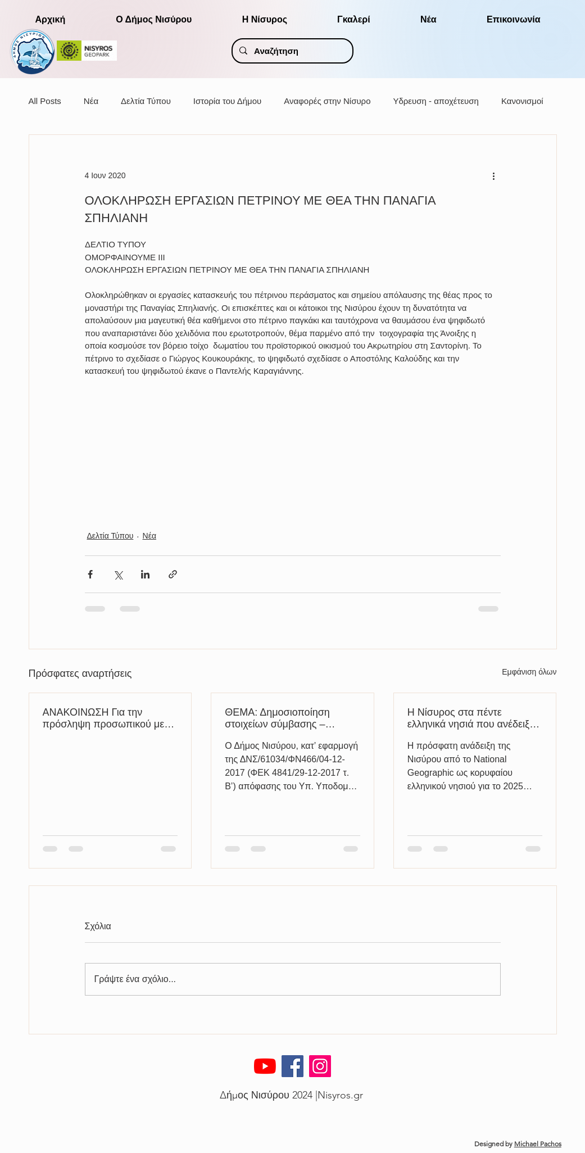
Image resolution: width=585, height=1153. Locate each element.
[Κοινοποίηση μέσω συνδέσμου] (172, 574)
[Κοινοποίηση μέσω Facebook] (90, 574)
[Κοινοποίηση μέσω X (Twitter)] (117, 574)
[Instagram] (320, 1066)
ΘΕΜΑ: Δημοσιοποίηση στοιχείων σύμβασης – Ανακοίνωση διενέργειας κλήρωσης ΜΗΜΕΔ (279, 718)
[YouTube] (265, 1066)
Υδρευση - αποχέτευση (435, 101)
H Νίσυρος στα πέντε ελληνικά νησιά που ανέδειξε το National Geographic (470, 718)
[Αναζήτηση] (291, 50)
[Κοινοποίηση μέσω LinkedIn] (145, 574)
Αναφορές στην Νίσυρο (327, 101)
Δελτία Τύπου (146, 101)
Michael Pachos (537, 1144)
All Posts (45, 101)
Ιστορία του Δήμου (227, 101)
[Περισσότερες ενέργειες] (494, 175)
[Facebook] (292, 1066)
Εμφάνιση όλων (529, 671)
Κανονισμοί (522, 101)
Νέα (91, 101)
